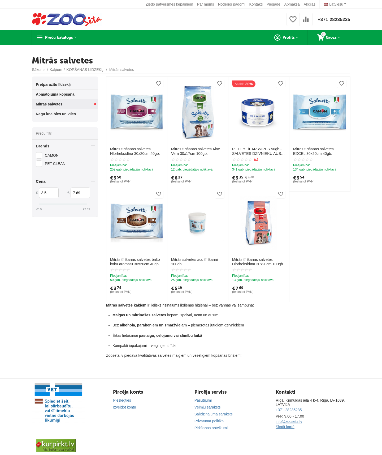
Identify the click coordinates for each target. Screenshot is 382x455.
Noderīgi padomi (231, 4)
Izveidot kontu (124, 407)
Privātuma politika (209, 421)
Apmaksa (292, 4)
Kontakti (256, 4)
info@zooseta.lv (289, 421)
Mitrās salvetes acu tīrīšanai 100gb (194, 261)
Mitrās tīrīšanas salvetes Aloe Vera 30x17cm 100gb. (195, 151)
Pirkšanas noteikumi (211, 428)
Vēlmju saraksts (207, 407)
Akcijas (309, 4)
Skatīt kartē (285, 427)
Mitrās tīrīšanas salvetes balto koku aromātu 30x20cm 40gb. (134, 261)
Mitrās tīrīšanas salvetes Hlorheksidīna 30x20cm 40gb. (134, 151)
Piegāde (273, 4)
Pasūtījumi (203, 400)
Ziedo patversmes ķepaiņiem (169, 4)
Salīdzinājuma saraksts (213, 414)
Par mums (205, 4)
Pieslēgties (122, 400)
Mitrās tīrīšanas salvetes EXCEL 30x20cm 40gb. (319, 151)
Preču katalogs (62, 37)
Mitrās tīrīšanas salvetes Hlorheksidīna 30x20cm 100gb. (257, 261)
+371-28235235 (333, 19)
